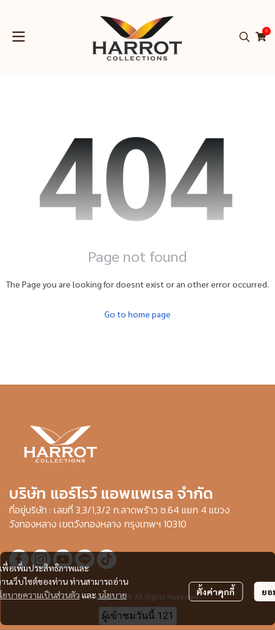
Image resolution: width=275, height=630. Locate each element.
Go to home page (137, 313)
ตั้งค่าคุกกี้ (215, 591)
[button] (244, 36)
